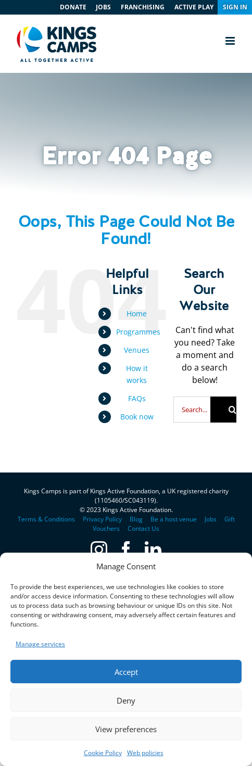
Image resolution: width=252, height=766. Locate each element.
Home (137, 313)
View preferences (126, 729)
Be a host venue (173, 519)
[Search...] (191, 410)
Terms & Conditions (46, 519)
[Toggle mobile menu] (230, 40)
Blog (136, 519)
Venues (136, 350)
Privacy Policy (102, 519)
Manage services (40, 644)
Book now (137, 417)
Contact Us (143, 528)
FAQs (137, 398)
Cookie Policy (103, 752)
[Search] (223, 410)
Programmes (138, 332)
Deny (126, 700)
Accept (126, 672)
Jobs (211, 519)
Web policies (145, 752)
